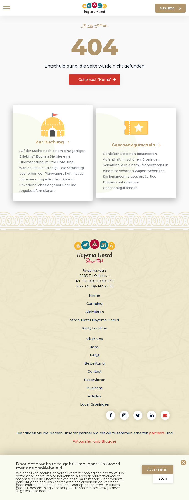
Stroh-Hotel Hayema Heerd (94, 320)
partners (157, 433)
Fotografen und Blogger (94, 441)
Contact (94, 371)
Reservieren (94, 380)
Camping (94, 303)
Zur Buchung (53, 142)
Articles (94, 396)
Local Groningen (94, 404)
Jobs (94, 347)
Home (94, 295)
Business (95, 388)
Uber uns (94, 338)
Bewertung (94, 363)
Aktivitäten (94, 312)
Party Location (94, 328)
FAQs (94, 355)
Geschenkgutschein (136, 145)
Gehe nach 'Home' (97, 79)
